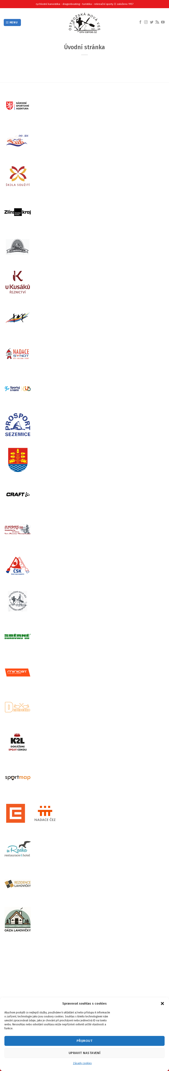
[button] (162, 1003)
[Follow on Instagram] (146, 22)
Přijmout (85, 1041)
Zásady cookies (82, 1063)
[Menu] (12, 22)
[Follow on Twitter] (151, 22)
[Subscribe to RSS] (157, 22)
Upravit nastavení (85, 1053)
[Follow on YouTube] (163, 22)
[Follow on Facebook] (140, 22)
